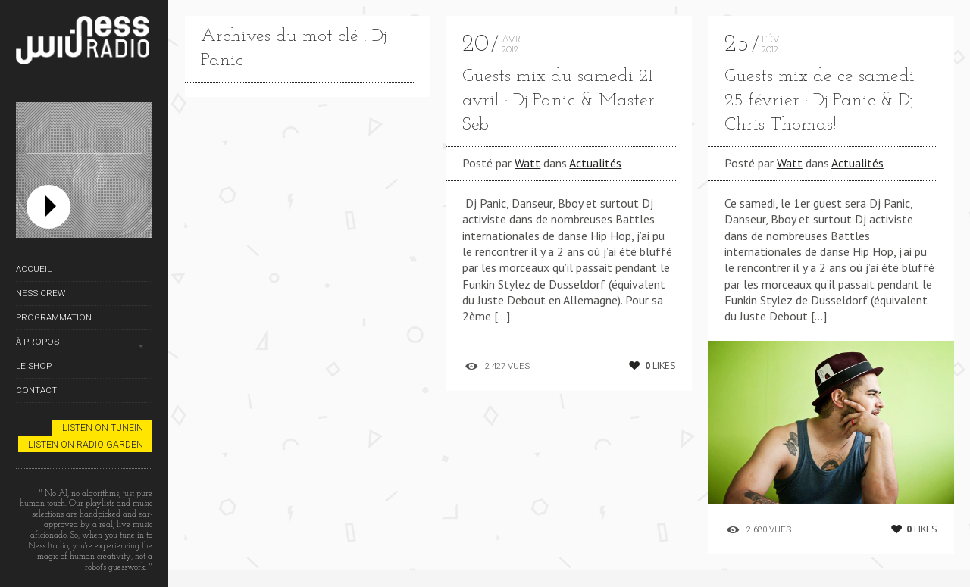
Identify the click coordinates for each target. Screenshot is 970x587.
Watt (527, 162)
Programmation (54, 317)
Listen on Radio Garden (85, 444)
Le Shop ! (36, 366)
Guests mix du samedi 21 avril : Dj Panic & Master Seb (558, 100)
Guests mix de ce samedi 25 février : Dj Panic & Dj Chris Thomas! (819, 100)
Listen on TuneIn (102, 427)
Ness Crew (40, 293)
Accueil (34, 269)
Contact (36, 390)
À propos (37, 341)
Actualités (595, 162)
